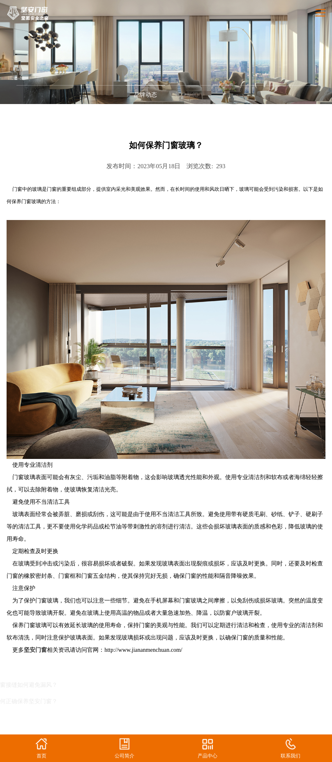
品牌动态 (145, 95)
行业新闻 (186, 95)
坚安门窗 (35, 650)
